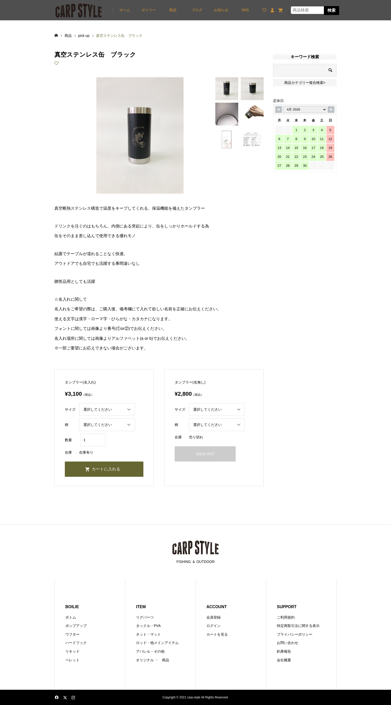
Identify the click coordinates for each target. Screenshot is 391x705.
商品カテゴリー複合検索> (304, 83)
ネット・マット (148, 634)
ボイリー (149, 10)
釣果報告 (284, 651)
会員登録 (213, 617)
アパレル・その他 (150, 651)
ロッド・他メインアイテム (157, 643)
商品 (172, 10)
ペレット (72, 660)
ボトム (70, 617)
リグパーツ (145, 617)
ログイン (213, 626)
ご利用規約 (286, 617)
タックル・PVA (148, 626)
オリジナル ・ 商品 (152, 660)
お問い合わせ (287, 643)
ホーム (124, 10)
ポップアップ (76, 626)
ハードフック (76, 643)
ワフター (72, 634)
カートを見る (217, 634)
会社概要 (284, 660)
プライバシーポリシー (294, 634)
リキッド (72, 651)
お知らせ (221, 10)
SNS (245, 10)
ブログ (197, 10)
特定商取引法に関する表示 (298, 626)
